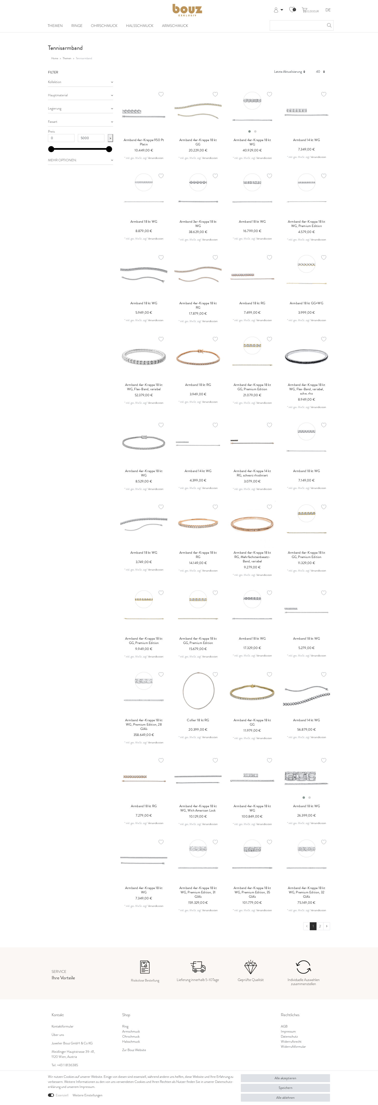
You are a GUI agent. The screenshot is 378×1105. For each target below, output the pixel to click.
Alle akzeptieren (285, 1078)
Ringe (76, 25)
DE (328, 10)
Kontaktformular (63, 1026)
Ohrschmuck (104, 25)
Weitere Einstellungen (87, 1095)
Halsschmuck (139, 25)
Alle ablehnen (285, 1097)
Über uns (58, 1035)
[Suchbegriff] (297, 25)
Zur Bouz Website (134, 1050)
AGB (284, 1026)
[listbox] (252, 111)
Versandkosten (155, 158)
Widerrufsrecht (291, 1041)
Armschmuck (175, 25)
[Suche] (328, 25)
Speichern (285, 1088)
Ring (125, 1026)
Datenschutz (289, 1036)
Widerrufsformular (293, 1046)
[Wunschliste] (292, 10)
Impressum (288, 1031)
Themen (55, 25)
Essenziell (62, 1095)
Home (54, 58)
